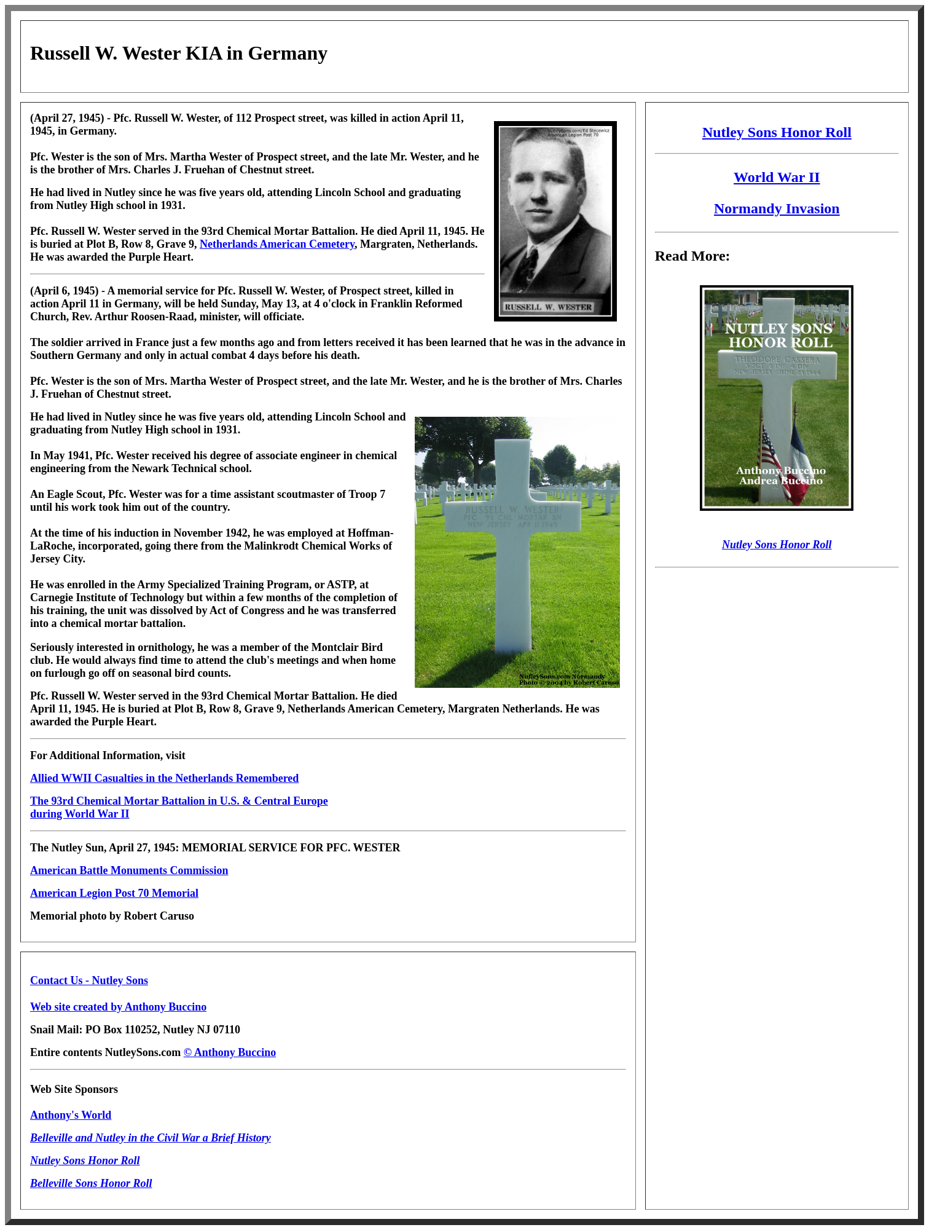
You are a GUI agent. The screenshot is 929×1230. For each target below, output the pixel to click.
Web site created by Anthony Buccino (118, 1007)
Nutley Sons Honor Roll (777, 132)
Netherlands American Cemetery (277, 244)
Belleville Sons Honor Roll (91, 1183)
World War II (777, 177)
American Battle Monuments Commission (129, 870)
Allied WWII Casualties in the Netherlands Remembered (164, 778)
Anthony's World (70, 1115)
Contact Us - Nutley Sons (89, 980)
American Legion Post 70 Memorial (114, 893)
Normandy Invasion (777, 208)
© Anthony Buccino (230, 1052)
